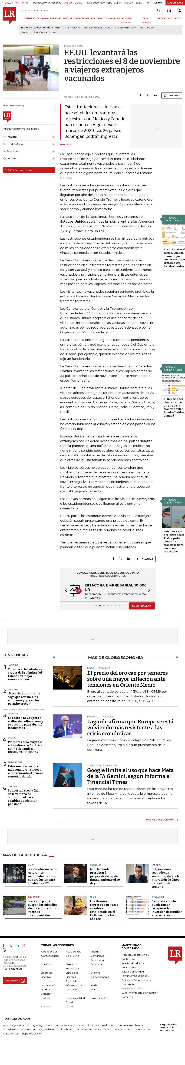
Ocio (93, 989)
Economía (95, 865)
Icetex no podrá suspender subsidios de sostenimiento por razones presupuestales (43, 908)
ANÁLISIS (115, 18)
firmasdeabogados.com (101, 1025)
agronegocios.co (42, 1025)
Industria (13, 713)
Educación (34, 897)
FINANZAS (29, 18)
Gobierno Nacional (125, 28)
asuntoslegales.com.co (16, 1025)
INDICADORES (165, 18)
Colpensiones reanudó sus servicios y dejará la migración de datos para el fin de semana (166, 878)
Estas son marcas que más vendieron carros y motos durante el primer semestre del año (25, 771)
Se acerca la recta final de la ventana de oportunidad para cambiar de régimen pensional (24, 797)
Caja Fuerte (72, 955)
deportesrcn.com (32, 1033)
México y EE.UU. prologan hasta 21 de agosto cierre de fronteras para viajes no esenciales (174, 541)
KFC (142, 28)
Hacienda (13, 665)
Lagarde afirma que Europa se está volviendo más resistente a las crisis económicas (130, 727)
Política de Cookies (132, 988)
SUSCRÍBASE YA (141, 605)
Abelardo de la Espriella (98, 28)
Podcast (45, 998)
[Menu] (21, 18)
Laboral (12, 786)
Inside (94, 985)
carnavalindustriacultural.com (55, 1029)
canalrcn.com (84, 1029)
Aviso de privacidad (132, 971)
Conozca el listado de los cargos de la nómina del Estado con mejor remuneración (25, 674)
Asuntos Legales (50, 955)
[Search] (158, 10)
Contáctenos (128, 967)
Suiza (31, 865)
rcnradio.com (102, 1029)
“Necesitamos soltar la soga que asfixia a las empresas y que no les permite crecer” (24, 698)
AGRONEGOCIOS (100, 18)
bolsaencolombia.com (131, 1025)
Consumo (46, 964)
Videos (70, 1006)
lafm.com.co (143, 1029)
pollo (150, 28)
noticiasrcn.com (123, 1029)
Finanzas (46, 976)
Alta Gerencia (73, 951)
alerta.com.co (11, 1033)
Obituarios (72, 989)
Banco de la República (34, 32)
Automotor (15, 762)
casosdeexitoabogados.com (19, 1029)
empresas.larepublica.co (70, 1025)
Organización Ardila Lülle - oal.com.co (168, 1027)
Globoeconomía (100, 976)
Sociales (46, 1006)
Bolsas (12, 738)
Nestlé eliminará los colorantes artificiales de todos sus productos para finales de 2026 (43, 876)
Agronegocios (49, 951)
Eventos (95, 972)
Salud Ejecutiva (99, 998)
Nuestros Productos (132, 963)
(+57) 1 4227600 (12, 968)
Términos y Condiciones (134, 975)
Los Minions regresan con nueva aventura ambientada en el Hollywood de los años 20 (104, 910)
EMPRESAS (56, 18)
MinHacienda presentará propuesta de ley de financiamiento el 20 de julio (105, 876)
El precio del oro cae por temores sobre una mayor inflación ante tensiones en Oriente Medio (127, 679)
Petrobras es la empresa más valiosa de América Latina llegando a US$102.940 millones (25, 747)
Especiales (72, 972)
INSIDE (177, 18)
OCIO (66, 18)
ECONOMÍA (43, 18)
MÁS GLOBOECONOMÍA (160, 819)
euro (53, 32)
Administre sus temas (18, 170)
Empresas (46, 972)
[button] (65, 590)
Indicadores (47, 985)
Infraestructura (74, 985)
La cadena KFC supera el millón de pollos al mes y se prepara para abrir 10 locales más (25, 723)
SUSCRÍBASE (175, 2)
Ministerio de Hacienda (67, 28)
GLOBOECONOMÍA (80, 18)
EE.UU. (93, 897)
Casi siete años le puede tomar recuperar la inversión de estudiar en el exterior (167, 908)
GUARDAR (172, 95)
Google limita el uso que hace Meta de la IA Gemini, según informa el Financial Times (130, 776)
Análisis (95, 951)
